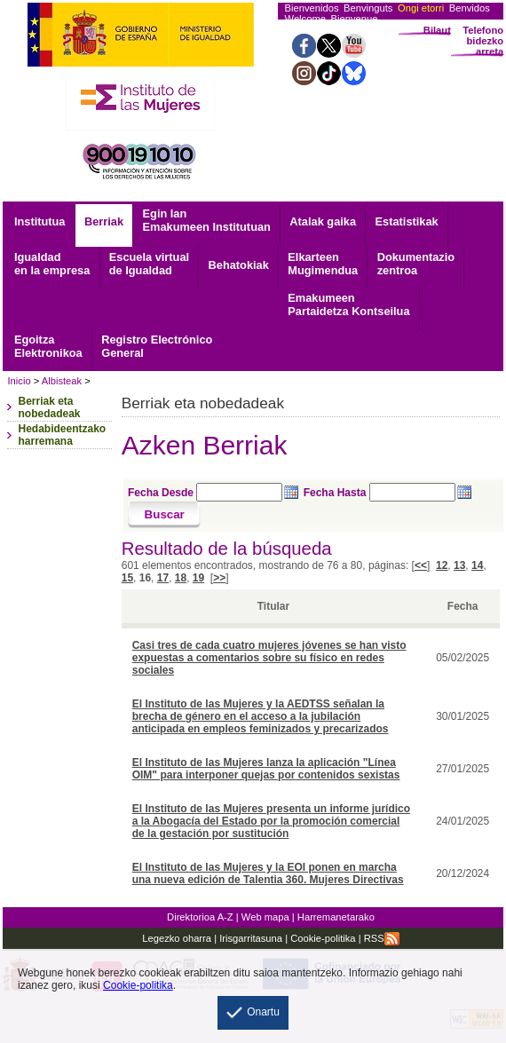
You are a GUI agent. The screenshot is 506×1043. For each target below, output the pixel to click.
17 (163, 578)
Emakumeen (348, 304)
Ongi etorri (421, 8)
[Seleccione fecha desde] (239, 492)
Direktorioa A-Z (200, 917)
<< (421, 565)
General (156, 346)
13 (459, 565)
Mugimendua (323, 263)
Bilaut (437, 30)
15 (127, 578)
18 (180, 578)
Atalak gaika (322, 221)
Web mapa (265, 917)
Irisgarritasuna (250, 938)
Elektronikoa (48, 346)
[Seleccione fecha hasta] (412, 492)
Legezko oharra (176, 938)
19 (198, 578)
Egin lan (207, 220)
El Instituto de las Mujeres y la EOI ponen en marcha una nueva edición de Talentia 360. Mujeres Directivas (268, 873)
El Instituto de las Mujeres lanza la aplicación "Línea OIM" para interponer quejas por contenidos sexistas (266, 768)
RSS (381, 938)
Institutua (40, 221)
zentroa (416, 263)
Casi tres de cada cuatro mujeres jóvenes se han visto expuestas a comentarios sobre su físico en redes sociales (269, 657)
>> (219, 578)
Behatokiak (239, 265)
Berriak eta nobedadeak (49, 407)
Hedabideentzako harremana (62, 435)
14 (477, 565)
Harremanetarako (336, 917)
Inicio (18, 380)
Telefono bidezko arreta (483, 41)
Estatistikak (407, 221)
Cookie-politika (321, 938)
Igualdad (52, 263)
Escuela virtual (149, 263)
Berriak (103, 221)
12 (441, 565)
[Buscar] (165, 515)
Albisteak (62, 380)
